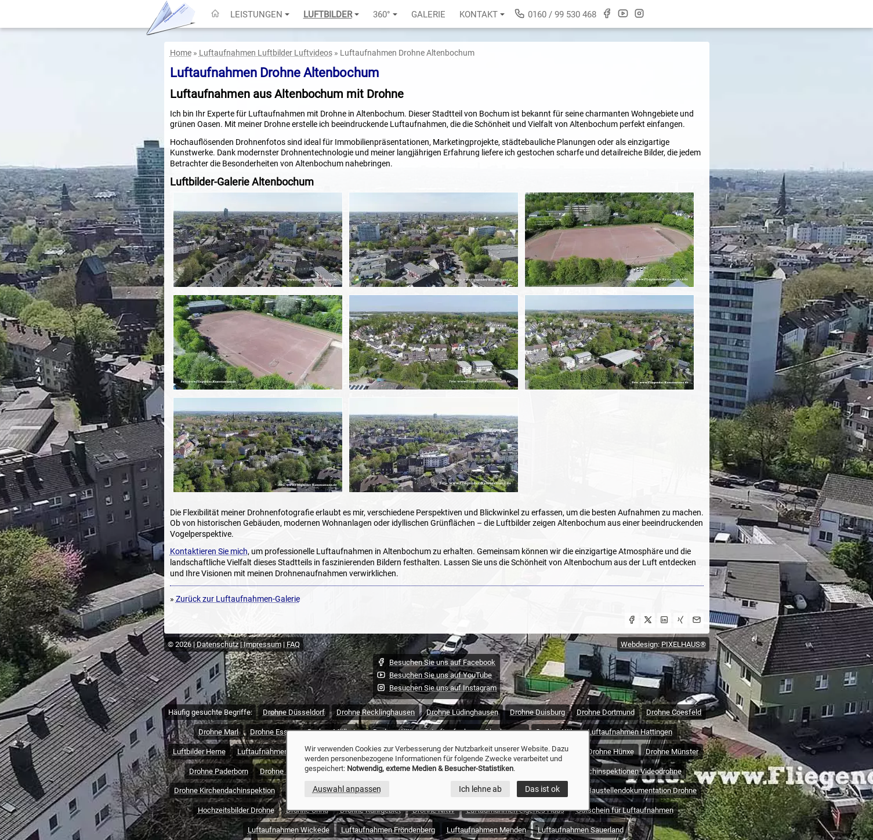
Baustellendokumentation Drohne (642, 790)
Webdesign (639, 644)
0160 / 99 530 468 (555, 14)
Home (180, 52)
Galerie (428, 14)
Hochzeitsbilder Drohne (236, 810)
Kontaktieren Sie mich (209, 551)
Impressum (262, 644)
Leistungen (259, 14)
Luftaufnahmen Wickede (288, 830)
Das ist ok (542, 789)
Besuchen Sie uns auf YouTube (434, 674)
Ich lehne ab (480, 789)
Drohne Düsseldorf (294, 712)
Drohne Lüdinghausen (462, 712)
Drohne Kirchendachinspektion (224, 790)
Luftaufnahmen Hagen (274, 751)
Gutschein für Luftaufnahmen (624, 810)
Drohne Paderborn (218, 771)
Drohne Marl (218, 732)
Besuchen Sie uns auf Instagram (436, 687)
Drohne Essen (273, 732)
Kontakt (482, 14)
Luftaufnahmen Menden (486, 830)
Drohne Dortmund (606, 712)
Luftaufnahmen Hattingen (630, 732)
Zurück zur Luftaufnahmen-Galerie (238, 598)
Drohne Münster (672, 751)
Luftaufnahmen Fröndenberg (388, 830)
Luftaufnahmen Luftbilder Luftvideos (265, 52)
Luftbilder (331, 14)
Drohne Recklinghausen (375, 712)
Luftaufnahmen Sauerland (581, 830)
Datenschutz (217, 644)
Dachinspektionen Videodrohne (630, 771)
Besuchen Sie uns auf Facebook (435, 662)
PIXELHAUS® (683, 644)
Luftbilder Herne (199, 751)
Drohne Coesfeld (673, 712)
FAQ (293, 644)
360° (385, 14)
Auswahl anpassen (347, 789)
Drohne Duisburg (537, 712)
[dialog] (438, 770)
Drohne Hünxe (611, 751)
